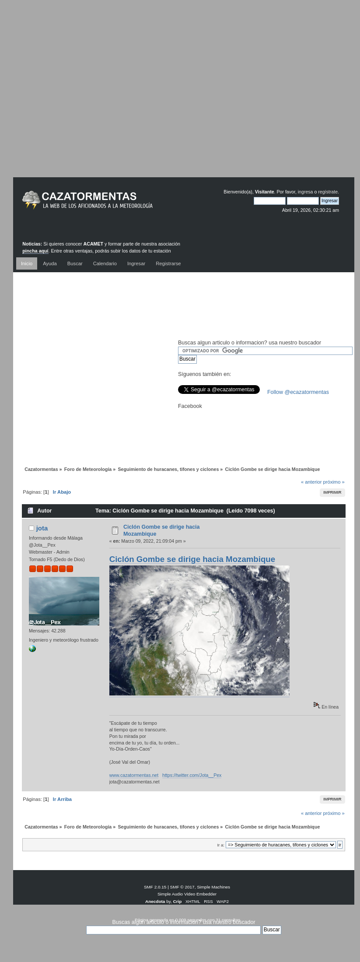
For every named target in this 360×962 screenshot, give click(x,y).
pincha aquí (35, 250)
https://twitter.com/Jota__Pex (191, 775)
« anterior (311, 482)
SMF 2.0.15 (155, 887)
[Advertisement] (173, 95)
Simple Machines (213, 887)
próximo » (334, 482)
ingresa (305, 191)
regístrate (328, 191)
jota (42, 528)
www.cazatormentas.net (133, 775)
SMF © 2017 (182, 887)
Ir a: (220, 845)
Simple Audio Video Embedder (187, 894)
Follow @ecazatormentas (298, 392)
